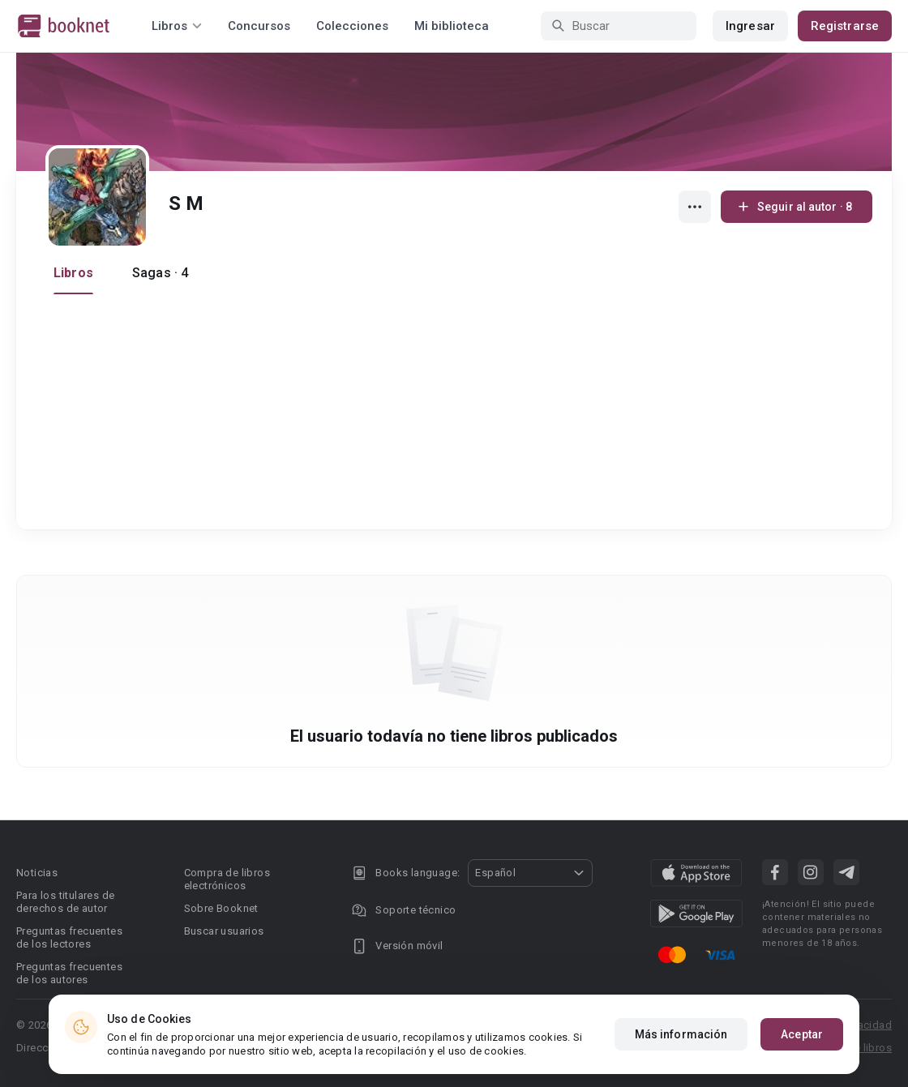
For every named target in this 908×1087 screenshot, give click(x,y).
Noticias (37, 873)
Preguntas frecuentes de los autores (69, 973)
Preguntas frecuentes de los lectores (69, 937)
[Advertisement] (458, 415)
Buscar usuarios (224, 931)
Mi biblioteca (451, 26)
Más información (681, 1034)
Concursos (259, 26)
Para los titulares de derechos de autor (65, 901)
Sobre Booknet (221, 908)
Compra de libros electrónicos (227, 879)
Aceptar (802, 1034)
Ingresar (750, 26)
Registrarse (845, 26)
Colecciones (352, 26)
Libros (73, 272)
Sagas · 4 (160, 272)
